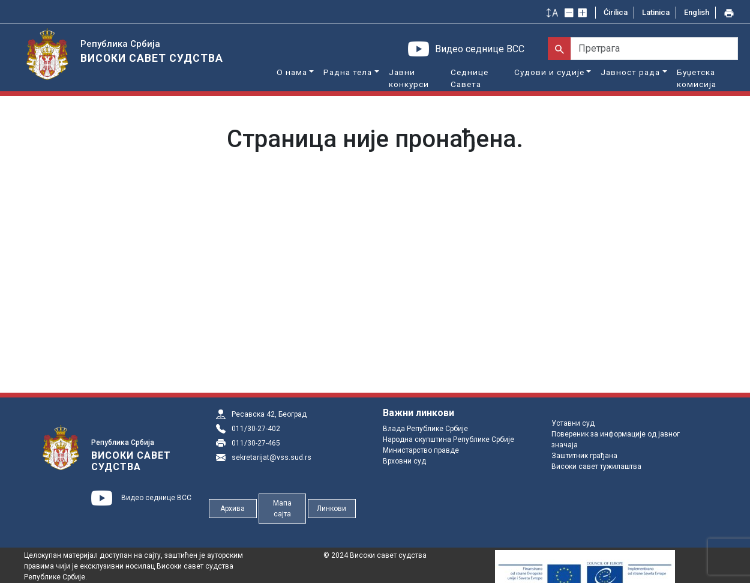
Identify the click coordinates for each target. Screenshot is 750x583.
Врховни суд (404, 461)
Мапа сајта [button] (282, 508)
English (696, 12)
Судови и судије (549, 72)
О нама (292, 72)
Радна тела (347, 72)
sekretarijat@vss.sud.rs (271, 457)
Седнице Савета (469, 78)
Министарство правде (421, 450)
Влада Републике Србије (425, 428)
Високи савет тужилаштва (596, 466)
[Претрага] (654, 48)
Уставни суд (573, 423)
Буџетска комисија (696, 78)
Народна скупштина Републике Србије (448, 439)
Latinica (656, 12)
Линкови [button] (331, 508)
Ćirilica (616, 12)
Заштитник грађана (584, 456)
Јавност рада (630, 72)
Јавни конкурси (409, 78)
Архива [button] (232, 508)
